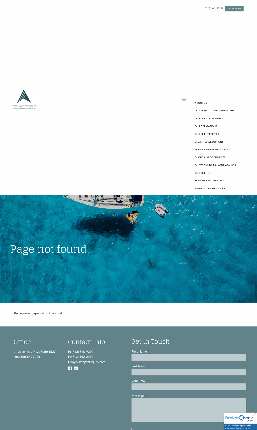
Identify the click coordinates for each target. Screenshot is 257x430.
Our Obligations (206, 126)
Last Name (153, 366)
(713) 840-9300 (213, 8)
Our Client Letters (207, 133)
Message (152, 395)
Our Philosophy (224, 110)
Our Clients (202, 172)
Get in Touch (234, 8)
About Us (201, 102)
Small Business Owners (210, 188)
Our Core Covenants (208, 118)
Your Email (153, 381)
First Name (154, 351)
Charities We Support (209, 141)
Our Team (201, 110)
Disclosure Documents (210, 157)
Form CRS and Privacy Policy (214, 149)
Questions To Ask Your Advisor (215, 165)
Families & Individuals (209, 180)
